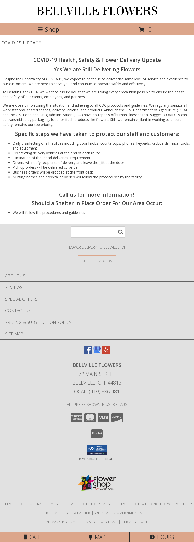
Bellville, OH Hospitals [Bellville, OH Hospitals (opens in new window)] (86, 504)
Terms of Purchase (98, 521)
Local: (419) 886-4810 (97, 391)
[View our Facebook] (88, 352)
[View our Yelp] (106, 352)
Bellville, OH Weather (68, 512)
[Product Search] (98, 232)
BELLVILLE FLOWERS (97, 11)
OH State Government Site (121, 512)
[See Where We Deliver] (97, 261)
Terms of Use (135, 521)
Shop (48, 29)
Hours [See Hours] (162, 537)
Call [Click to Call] (32, 537)
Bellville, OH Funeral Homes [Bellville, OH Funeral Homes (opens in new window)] (29, 504)
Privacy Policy (60, 521)
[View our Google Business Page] (97, 352)
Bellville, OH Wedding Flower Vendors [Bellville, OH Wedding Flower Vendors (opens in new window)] (153, 504)
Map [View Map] (97, 537)
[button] (97, 450)
